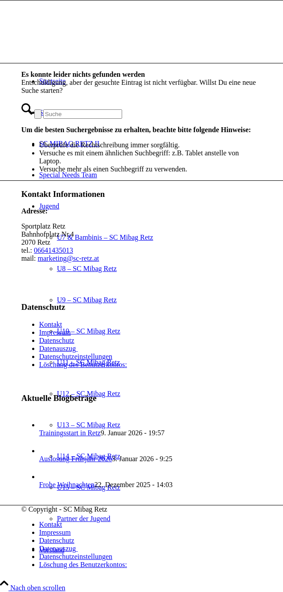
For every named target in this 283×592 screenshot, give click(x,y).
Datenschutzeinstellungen (75, 356)
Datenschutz (56, 340)
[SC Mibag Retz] (88, 42)
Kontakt (50, 324)
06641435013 (53, 250)
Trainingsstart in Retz (70, 433)
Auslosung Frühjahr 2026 (75, 459)
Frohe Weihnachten (66, 484)
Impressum (55, 332)
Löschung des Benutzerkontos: (83, 364)
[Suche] (82, 114)
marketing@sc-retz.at (68, 258)
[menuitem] (150, 525)
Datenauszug (58, 348)
